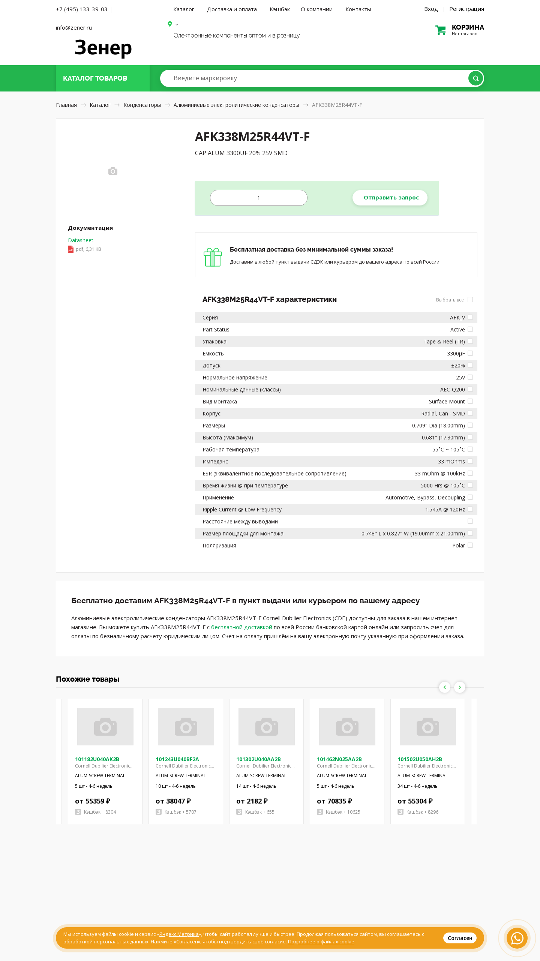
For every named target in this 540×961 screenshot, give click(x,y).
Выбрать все (454, 300)
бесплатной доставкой (241, 627)
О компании (317, 9)
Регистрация (466, 8)
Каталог (183, 9)
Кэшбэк (280, 9)
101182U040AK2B (97, 759)
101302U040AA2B (258, 759)
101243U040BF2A (177, 759)
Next (459, 687)
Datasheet (84, 245)
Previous (444, 687)
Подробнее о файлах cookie (321, 941)
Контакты (358, 9)
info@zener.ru (74, 27)
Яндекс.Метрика (179, 934)
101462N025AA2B (339, 759)
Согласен (460, 938)
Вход (431, 8)
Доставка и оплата (232, 9)
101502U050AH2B (420, 759)
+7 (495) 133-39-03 (82, 9)
